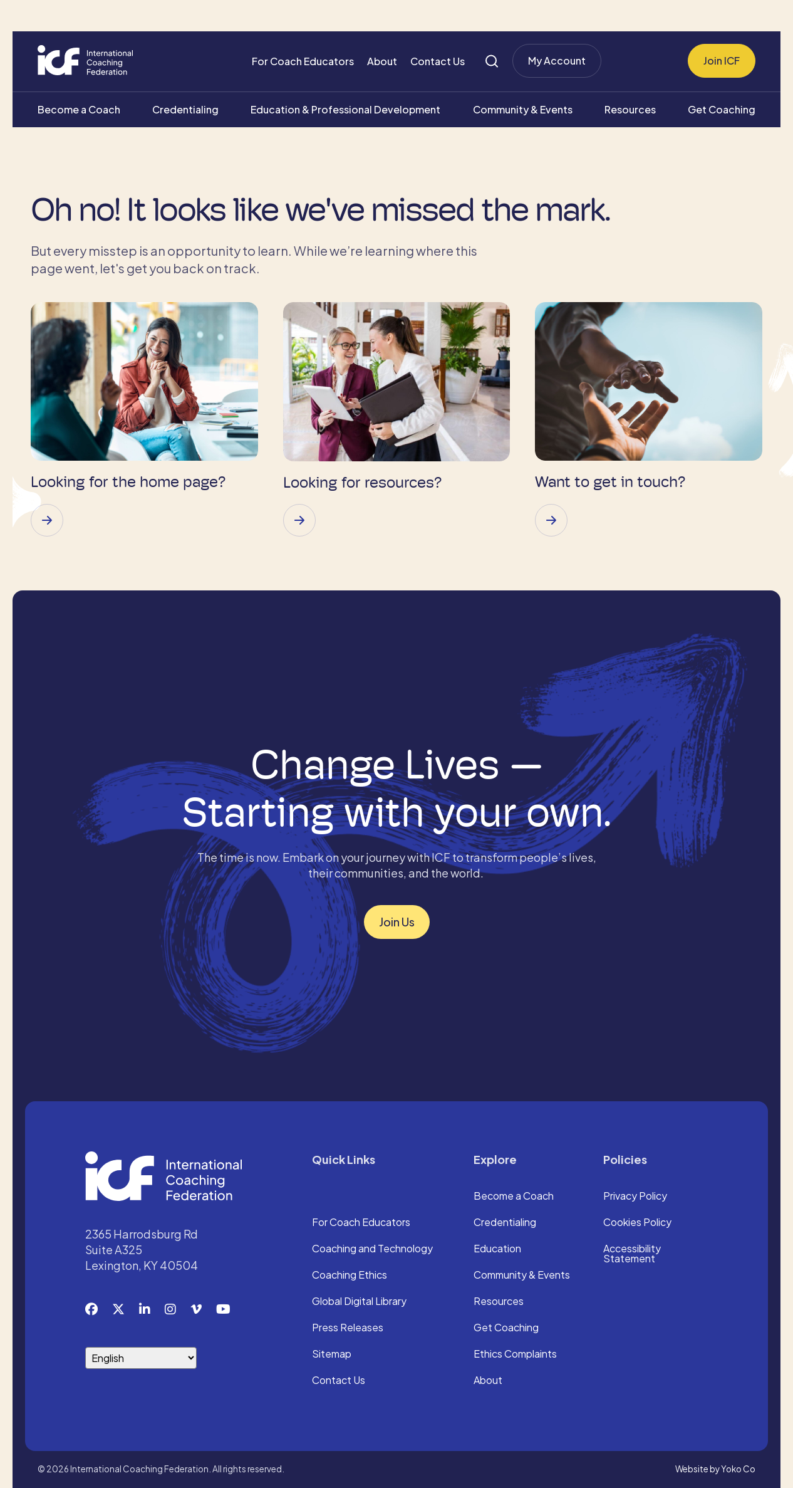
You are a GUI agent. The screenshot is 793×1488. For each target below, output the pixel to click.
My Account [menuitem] (557, 60)
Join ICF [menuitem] (721, 60)
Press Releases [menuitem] (347, 1328)
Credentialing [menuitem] (185, 109)
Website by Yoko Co (715, 1469)
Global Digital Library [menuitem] (359, 1301)
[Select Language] (141, 1358)
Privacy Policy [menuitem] (635, 1196)
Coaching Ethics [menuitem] (349, 1275)
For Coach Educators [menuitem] (303, 61)
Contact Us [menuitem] (437, 61)
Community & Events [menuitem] (523, 109)
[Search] (491, 61)
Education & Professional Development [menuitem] (345, 109)
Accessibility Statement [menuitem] (632, 1254)
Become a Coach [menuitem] (79, 109)
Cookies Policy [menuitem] (637, 1223)
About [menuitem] (382, 61)
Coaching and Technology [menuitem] (372, 1249)
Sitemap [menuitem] (331, 1354)
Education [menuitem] (497, 1249)
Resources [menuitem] (630, 109)
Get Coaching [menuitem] (721, 109)
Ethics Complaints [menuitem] (515, 1354)
